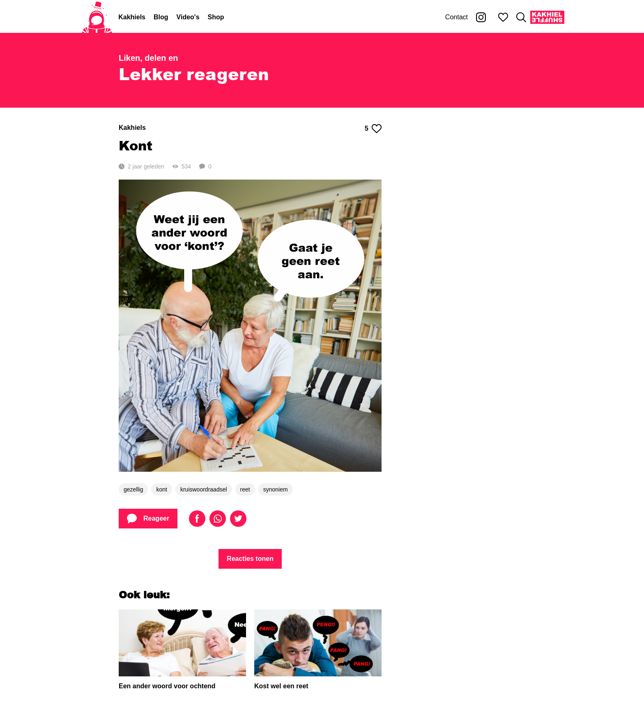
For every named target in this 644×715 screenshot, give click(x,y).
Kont (135, 145)
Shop (216, 17)
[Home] (97, 17)
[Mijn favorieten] (503, 17)
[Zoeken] (521, 17)
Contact (456, 17)
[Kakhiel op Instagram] (481, 17)
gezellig (133, 489)
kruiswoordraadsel (203, 489)
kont (161, 489)
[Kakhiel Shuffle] (547, 17)
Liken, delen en (148, 57)
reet (245, 489)
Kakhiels (131, 17)
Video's (188, 17)
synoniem (275, 489)
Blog (161, 17)
